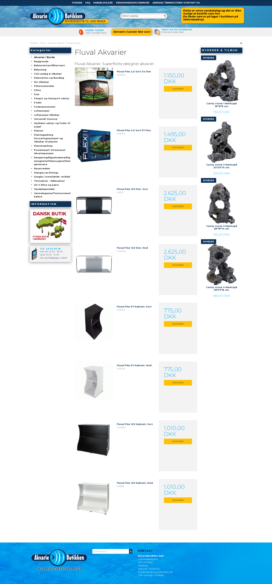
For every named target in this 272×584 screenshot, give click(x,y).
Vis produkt (178, 88)
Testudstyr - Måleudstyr (49, 180)
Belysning (40, 69)
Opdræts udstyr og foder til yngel (52, 125)
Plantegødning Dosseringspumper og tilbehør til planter (48, 138)
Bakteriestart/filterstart (49, 65)
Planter (38, 130)
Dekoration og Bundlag (49, 77)
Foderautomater (44, 106)
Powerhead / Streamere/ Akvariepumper (49, 152)
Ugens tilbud (94, 30)
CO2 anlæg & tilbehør (48, 73)
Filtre (37, 90)
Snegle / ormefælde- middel (52, 176)
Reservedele (42, 168)
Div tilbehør (41, 82)
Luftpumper (42, 110)
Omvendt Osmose (45, 119)
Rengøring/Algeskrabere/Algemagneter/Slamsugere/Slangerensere (52, 161)
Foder (38, 102)
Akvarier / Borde (44, 57)
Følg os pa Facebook (177, 29)
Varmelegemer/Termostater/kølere (52, 195)
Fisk (36, 94)
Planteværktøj (43, 145)
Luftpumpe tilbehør (46, 115)
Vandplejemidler (44, 189)
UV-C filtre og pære (46, 184)
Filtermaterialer (44, 86)
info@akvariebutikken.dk (159, 572)
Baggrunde (41, 61)
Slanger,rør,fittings (46, 172)
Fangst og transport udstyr (51, 98)
